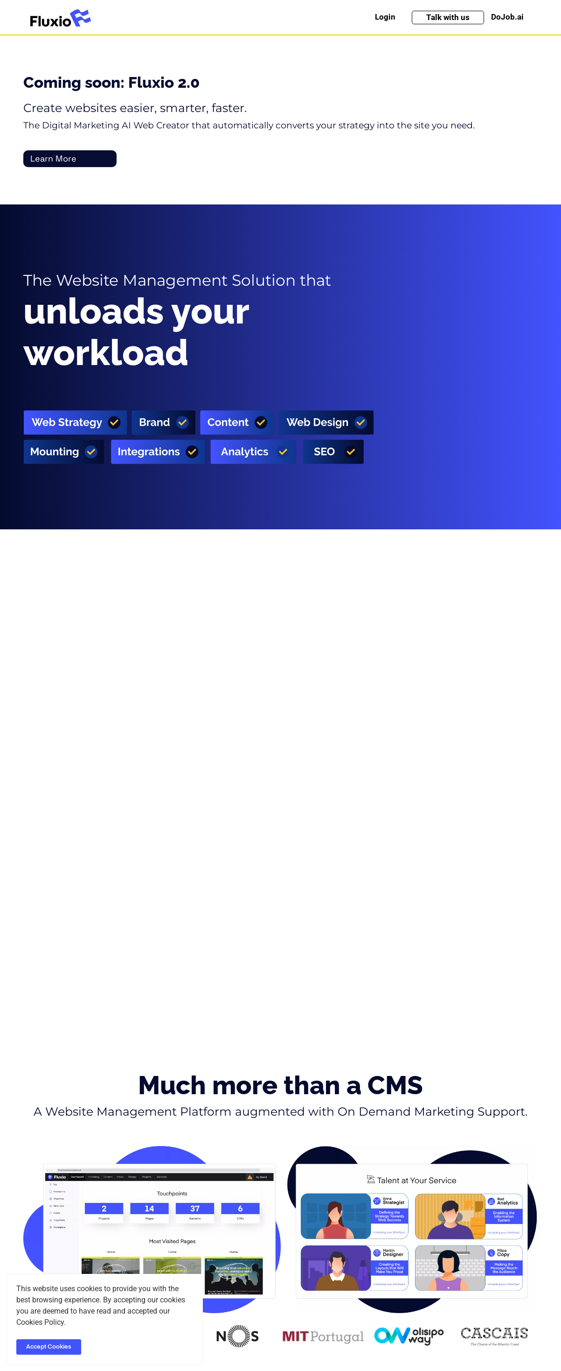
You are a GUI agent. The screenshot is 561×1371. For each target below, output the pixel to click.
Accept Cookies (48, 1347)
